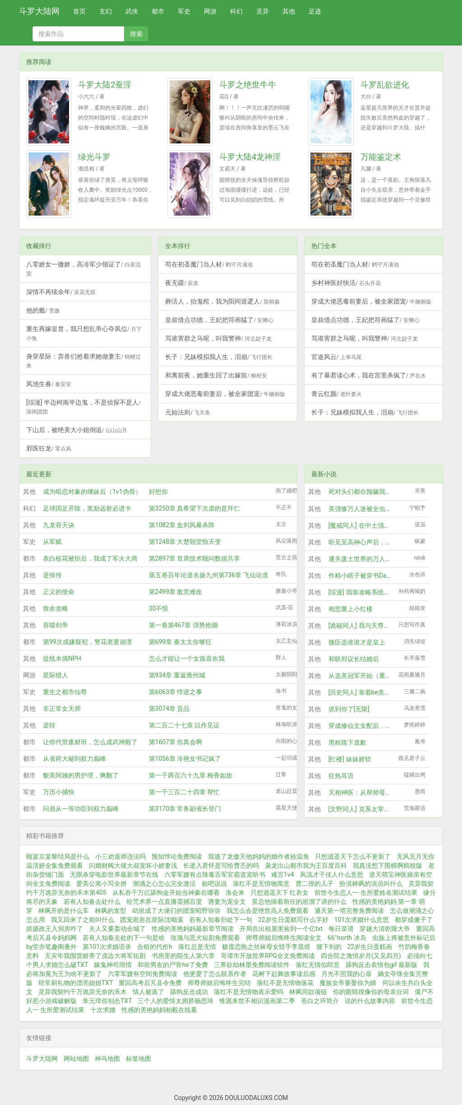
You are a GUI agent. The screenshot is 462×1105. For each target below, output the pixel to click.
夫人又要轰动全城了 (117, 928)
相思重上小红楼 (350, 608)
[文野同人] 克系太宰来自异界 (368, 809)
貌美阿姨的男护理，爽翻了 (81, 775)
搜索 (136, 33)
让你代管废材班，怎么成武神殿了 (90, 742)
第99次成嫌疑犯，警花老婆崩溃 (87, 641)
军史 (184, 11)
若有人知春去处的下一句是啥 (124, 937)
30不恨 (159, 608)
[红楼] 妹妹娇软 (349, 759)
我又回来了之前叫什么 (82, 919)
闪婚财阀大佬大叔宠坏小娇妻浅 (133, 865)
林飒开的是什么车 (63, 910)
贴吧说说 (214, 883)
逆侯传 (52, 575)
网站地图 (76, 1058)
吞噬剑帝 (55, 625)
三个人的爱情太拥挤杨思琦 (175, 1000)
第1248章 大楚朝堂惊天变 (185, 541)
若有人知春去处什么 (92, 901)
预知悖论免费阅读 (177, 856)
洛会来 (235, 892)
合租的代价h (154, 946)
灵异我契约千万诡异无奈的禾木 (82, 991)
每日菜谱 (341, 928)
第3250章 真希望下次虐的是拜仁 (194, 508)
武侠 (131, 11)
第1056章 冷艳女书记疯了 (185, 758)
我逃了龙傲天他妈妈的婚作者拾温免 (258, 856)
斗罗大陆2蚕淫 (104, 84)
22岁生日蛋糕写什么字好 (293, 919)
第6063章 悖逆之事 (176, 691)
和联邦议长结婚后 (353, 659)
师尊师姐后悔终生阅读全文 (284, 937)
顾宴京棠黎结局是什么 (57, 856)
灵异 (262, 11)
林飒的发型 (110, 910)
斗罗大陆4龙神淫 (250, 156)
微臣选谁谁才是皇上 (356, 642)
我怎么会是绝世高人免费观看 (267, 910)
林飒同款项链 (308, 991)
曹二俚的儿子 (314, 883)
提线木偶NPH (62, 658)
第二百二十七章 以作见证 (184, 725)
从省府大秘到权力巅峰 (74, 758)
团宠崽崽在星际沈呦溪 (151, 919)
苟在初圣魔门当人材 (209, 264)
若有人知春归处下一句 (220, 919)
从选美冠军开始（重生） (363, 675)
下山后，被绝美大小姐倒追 (76, 429)
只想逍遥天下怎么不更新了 (353, 856)
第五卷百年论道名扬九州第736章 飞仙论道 (208, 575)
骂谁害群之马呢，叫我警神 (218, 338)
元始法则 (187, 412)
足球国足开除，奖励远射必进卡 (87, 508)
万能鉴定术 (380, 156)
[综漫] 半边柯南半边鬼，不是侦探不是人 (83, 407)
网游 (210, 11)
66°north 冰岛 (347, 937)
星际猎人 (55, 675)
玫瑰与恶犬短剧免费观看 (205, 937)
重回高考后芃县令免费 (150, 982)
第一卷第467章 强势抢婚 (183, 625)
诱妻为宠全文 (227, 901)
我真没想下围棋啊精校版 (387, 865)
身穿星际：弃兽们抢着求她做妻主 (83, 361)
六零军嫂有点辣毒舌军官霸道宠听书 (214, 874)
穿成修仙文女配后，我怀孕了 (369, 725)
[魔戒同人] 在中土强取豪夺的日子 (375, 525)
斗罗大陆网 (39, 11)
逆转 (49, 725)
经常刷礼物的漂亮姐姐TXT (75, 982)
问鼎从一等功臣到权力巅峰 (81, 808)
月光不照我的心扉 (346, 973)
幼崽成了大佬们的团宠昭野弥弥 (176, 910)
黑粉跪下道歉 (347, 742)
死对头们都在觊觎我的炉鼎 (366, 491)
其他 (288, 11)
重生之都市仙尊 (65, 691)
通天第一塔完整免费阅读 (349, 910)
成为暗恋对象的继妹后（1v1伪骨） (92, 491)
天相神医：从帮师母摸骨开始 (369, 792)
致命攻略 (55, 608)
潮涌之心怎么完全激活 (164, 883)
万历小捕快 (58, 792)
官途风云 (336, 356)
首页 (79, 11)
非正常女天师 (62, 708)
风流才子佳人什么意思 (331, 874)
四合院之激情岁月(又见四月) (361, 955)
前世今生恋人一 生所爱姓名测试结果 (365, 892)
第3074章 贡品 (169, 708)
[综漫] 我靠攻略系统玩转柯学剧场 (375, 592)
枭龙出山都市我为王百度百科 (306, 865)
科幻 (236, 11)
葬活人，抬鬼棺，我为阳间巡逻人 (222, 301)
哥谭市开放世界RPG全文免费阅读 (268, 955)
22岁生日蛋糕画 (370, 946)
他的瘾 (43, 310)
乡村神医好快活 (346, 282)
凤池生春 (48, 383)
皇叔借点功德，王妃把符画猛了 (219, 319)
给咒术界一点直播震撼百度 (164, 901)
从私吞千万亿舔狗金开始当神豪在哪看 (166, 892)
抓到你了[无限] (349, 709)
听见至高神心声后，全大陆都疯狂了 (379, 542)
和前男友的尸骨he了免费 (173, 964)
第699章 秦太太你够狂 (180, 641)
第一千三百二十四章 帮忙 (184, 792)
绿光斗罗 (94, 156)
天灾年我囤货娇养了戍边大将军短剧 (95, 955)
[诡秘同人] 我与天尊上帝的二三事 (375, 625)
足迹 (315, 11)
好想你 (158, 491)
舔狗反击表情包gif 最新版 (382, 964)
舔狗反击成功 (189, 991)
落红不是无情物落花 (285, 982)
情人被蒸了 (148, 991)
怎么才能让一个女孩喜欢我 (187, 658)
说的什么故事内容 (370, 1000)
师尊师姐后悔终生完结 (219, 982)
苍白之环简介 (320, 1000)
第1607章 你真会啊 (176, 742)
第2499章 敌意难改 (176, 591)
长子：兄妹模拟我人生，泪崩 (219, 356)
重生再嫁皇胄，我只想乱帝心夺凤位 (84, 333)
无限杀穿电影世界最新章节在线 (114, 874)
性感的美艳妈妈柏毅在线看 (159, 1009)
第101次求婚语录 (107, 946)
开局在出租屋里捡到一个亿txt (281, 928)
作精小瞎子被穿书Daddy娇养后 (372, 575)
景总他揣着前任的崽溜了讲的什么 (299, 901)
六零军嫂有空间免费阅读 (142, 973)
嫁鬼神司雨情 (113, 964)
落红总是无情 (197, 946)
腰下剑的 (329, 946)
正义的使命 (58, 591)
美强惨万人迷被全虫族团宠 (366, 508)
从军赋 (52, 541)
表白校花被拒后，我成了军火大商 (90, 558)
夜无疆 (182, 282)
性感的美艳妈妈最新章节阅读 (193, 928)
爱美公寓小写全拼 (101, 883)
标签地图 (138, 1058)
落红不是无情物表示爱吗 (248, 991)
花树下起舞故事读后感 (283, 973)
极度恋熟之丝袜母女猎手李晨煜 (266, 946)
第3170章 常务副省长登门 (185, 808)
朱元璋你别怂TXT (107, 1000)
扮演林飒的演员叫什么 (370, 883)
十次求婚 (103, 1009)
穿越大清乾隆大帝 (385, 928)
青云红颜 (336, 393)
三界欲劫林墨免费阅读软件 (252, 964)
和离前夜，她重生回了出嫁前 (216, 375)
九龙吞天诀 (58, 525)
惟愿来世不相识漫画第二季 (257, 1000)
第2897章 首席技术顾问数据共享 (194, 558)
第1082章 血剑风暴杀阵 (182, 525)
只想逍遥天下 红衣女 (279, 892)
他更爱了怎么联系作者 (214, 973)
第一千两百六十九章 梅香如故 (190, 775)
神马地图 (107, 1058)
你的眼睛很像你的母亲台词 (371, 991)
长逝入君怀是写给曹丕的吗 (221, 865)
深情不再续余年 (61, 291)
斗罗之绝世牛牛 (247, 84)
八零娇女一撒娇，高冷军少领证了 (83, 269)
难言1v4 (282, 874)
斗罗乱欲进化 (384, 84)
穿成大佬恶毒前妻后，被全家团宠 (225, 393)
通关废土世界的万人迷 (360, 558)
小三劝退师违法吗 (120, 856)
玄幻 (105, 11)
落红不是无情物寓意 (261, 883)
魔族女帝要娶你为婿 (347, 982)
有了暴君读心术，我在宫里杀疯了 (368, 375)
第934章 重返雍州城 (177, 675)
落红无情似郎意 (318, 964)
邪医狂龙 (48, 448)
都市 (158, 11)
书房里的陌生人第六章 (183, 955)
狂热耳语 (341, 775)
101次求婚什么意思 (361, 919)
